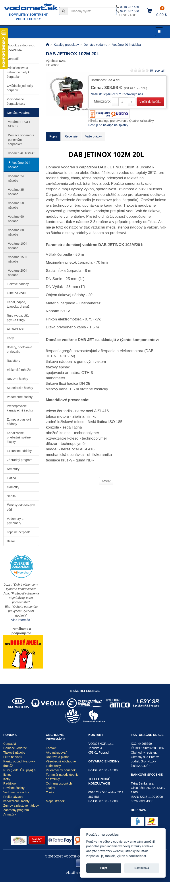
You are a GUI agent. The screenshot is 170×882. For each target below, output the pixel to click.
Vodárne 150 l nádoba (17, 259)
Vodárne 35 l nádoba (16, 192)
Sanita (11, 496)
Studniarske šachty (20, 388)
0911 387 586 (129, 11)
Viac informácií (21, 620)
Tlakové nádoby (18, 284)
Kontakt (51, 748)
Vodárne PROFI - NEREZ (20, 124)
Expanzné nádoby (19, 451)
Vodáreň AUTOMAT (21, 153)
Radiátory (13, 360)
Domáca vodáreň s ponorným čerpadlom (21, 139)
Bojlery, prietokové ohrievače (19, 349)
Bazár (11, 541)
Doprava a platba (58, 757)
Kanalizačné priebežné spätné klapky (19, 437)
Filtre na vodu (16, 293)
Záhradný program (19, 460)
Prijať (103, 868)
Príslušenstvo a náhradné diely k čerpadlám (18, 72)
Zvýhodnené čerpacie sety (16, 101)
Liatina (11, 478)
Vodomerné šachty (20, 397)
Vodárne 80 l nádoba (16, 232)
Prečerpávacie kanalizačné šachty (20, 408)
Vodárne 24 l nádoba (16, 178)
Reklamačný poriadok (61, 770)
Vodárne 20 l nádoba (19, 165)
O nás (50, 792)
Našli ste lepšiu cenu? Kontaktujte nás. (117, 94)
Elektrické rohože (19, 369)
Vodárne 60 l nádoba (16, 219)
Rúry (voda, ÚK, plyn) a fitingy (18, 318)
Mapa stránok (55, 801)
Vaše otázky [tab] (93, 136)
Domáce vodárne (19, 112)
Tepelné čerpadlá (19, 532)
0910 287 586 (129, 7)
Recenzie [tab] (71, 136)
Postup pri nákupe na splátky (108, 125)
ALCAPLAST (16, 329)
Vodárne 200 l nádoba (17, 273)
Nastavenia (141, 868)
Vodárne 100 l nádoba (17, 246)
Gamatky (13, 487)
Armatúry (13, 469)
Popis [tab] (53, 136)
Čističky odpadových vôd (21, 507)
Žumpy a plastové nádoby (19, 422)
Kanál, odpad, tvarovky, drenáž (18, 304)
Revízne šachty (17, 379)
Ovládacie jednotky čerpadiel (20, 88)
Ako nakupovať (56, 752)
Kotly (10, 338)
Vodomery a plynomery (15, 521)
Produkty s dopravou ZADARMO (21, 47)
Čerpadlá (13, 59)
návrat (106, 481)
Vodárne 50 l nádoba (16, 205)
